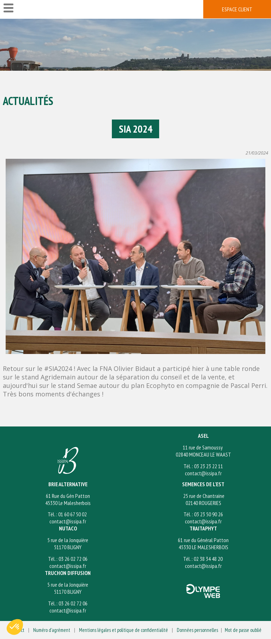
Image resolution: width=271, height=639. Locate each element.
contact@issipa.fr (203, 473)
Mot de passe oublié (243, 630)
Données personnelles (197, 630)
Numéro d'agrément (51, 630)
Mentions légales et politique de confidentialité (123, 630)
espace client (237, 9)
